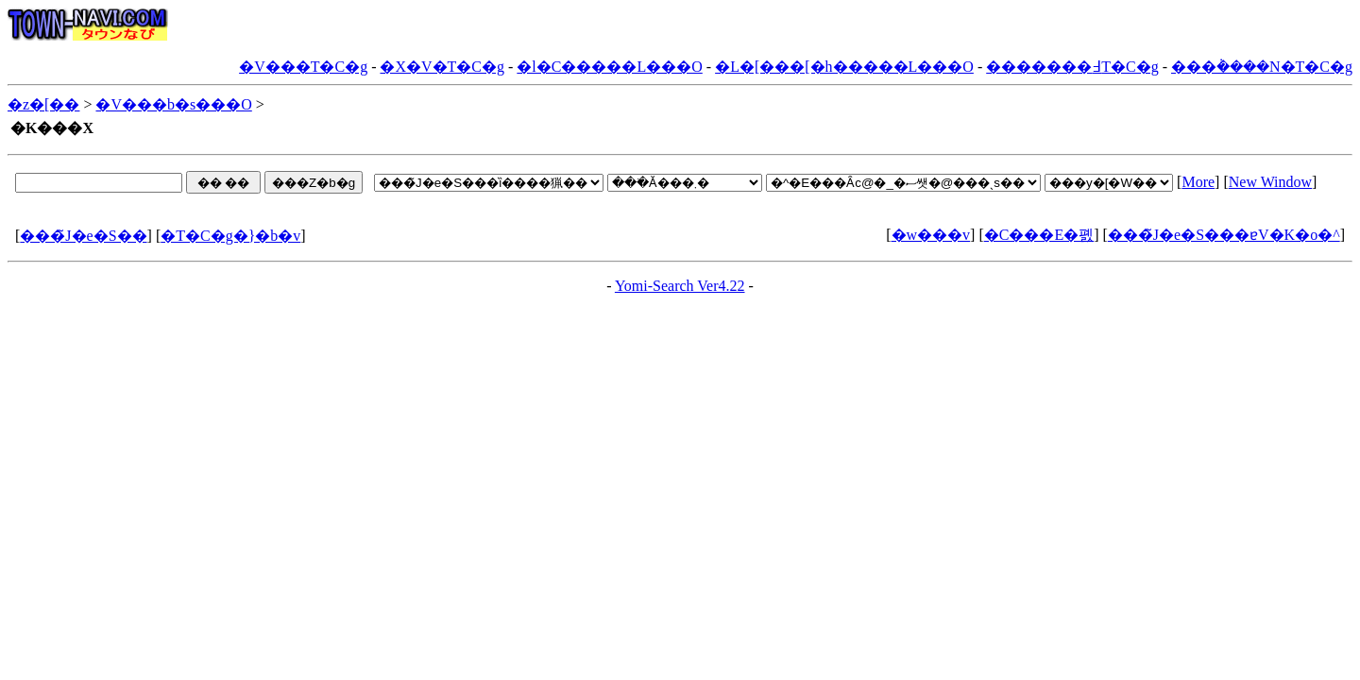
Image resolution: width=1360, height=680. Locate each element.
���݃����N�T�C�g (1261, 67)
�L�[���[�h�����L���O (844, 67)
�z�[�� (43, 104)
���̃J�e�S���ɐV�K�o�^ (1224, 235)
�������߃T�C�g (1072, 67)
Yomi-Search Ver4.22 (680, 286)
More (1198, 182)
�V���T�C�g (303, 67)
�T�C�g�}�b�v (230, 236)
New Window (1270, 182)
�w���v (931, 235)
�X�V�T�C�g (442, 67)
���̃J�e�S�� (83, 236)
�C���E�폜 (1039, 235)
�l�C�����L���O (609, 67)
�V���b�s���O (173, 104)
